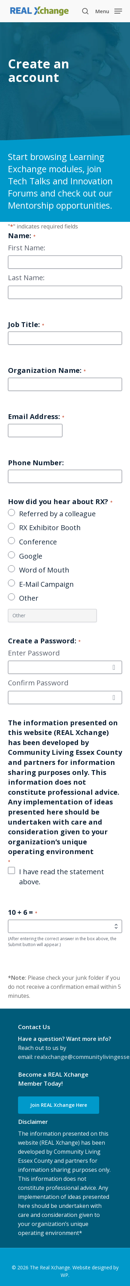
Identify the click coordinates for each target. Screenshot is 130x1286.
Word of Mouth (44, 570)
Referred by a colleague (57, 513)
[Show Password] (114, 667)
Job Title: (26, 324)
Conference (38, 541)
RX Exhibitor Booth (50, 527)
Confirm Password (38, 682)
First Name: (26, 247)
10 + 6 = (22, 912)
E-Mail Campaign (46, 584)
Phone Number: (36, 462)
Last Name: (26, 277)
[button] (108, 10)
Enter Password (34, 653)
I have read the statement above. (61, 876)
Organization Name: (47, 370)
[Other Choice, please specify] (52, 615)
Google (30, 556)
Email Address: (36, 416)
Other (28, 598)
